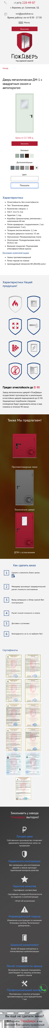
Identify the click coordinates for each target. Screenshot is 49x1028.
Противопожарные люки (24, 466)
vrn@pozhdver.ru (24, 13)
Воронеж (24, 29)
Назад (5, 68)
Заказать (24, 143)
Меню (24, 22)
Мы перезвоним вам (43, 988)
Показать (24, 185)
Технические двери (24, 509)
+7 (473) (24, 2)
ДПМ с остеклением (24, 552)
